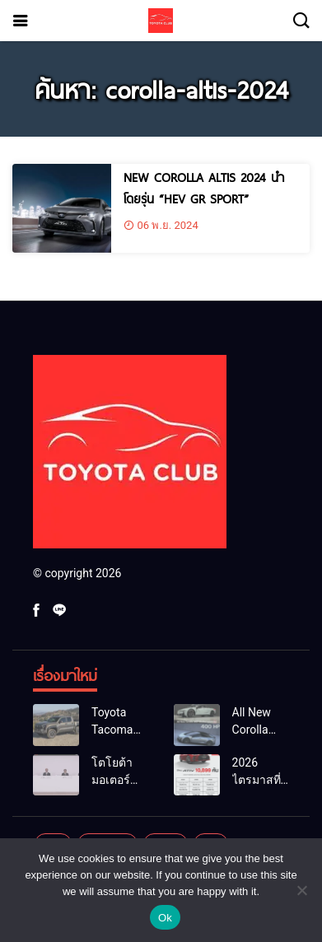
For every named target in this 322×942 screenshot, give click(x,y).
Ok (165, 918)
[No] (301, 890)
